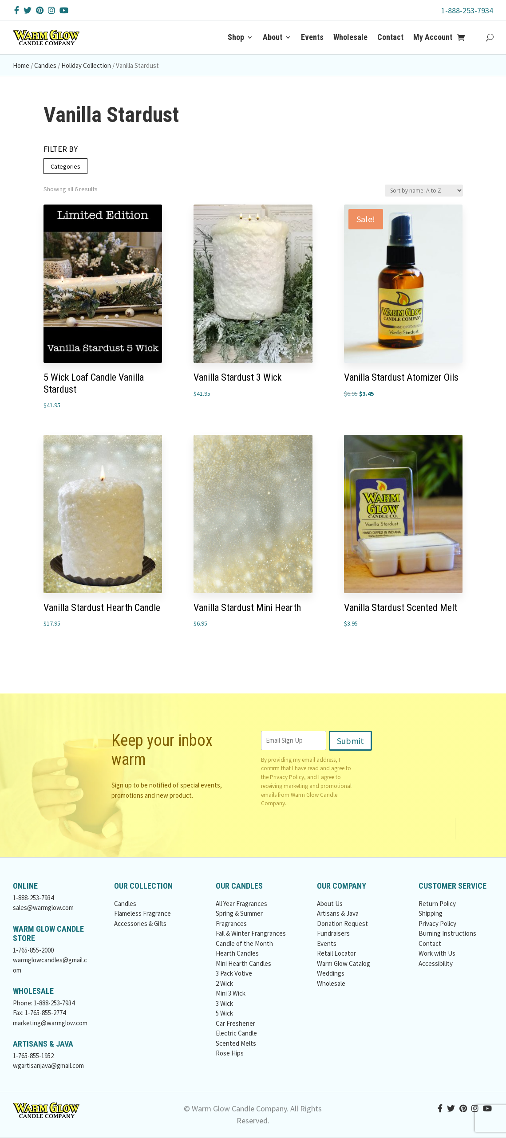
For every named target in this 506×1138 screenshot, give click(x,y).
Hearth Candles (237, 953)
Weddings (330, 973)
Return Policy (437, 903)
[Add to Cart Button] (465, 37)
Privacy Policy (287, 777)
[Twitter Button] (27, 10)
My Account (432, 37)
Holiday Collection (86, 65)
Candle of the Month (244, 943)
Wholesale (350, 37)
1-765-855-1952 (33, 1055)
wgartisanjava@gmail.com (48, 1065)
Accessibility (436, 963)
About (272, 37)
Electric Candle (236, 1033)
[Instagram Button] (51, 10)
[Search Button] (490, 37)
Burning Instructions (447, 933)
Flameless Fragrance (142, 913)
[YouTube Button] (64, 10)
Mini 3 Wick (230, 993)
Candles (45, 65)
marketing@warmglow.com (50, 1023)
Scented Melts (236, 1043)
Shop (236, 37)
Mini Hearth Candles (243, 963)
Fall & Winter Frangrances (251, 933)
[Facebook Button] (16, 10)
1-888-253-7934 (467, 10)
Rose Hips (230, 1053)
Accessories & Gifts (140, 923)
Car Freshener (235, 1023)
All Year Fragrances (241, 903)
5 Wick (224, 1013)
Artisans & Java (338, 913)
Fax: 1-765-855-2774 (39, 1012)
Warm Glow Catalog (343, 963)
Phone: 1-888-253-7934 (44, 1003)
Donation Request (342, 923)
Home (21, 65)
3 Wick (224, 1003)
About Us (330, 903)
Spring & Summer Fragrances (239, 918)
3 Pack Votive (234, 973)
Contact (390, 37)
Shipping (431, 913)
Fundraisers (333, 933)
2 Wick (224, 983)
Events (312, 37)
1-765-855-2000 (33, 950)
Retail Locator (336, 953)
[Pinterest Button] (40, 10)
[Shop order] (424, 191)
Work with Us (437, 953)
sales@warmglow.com (43, 907)
